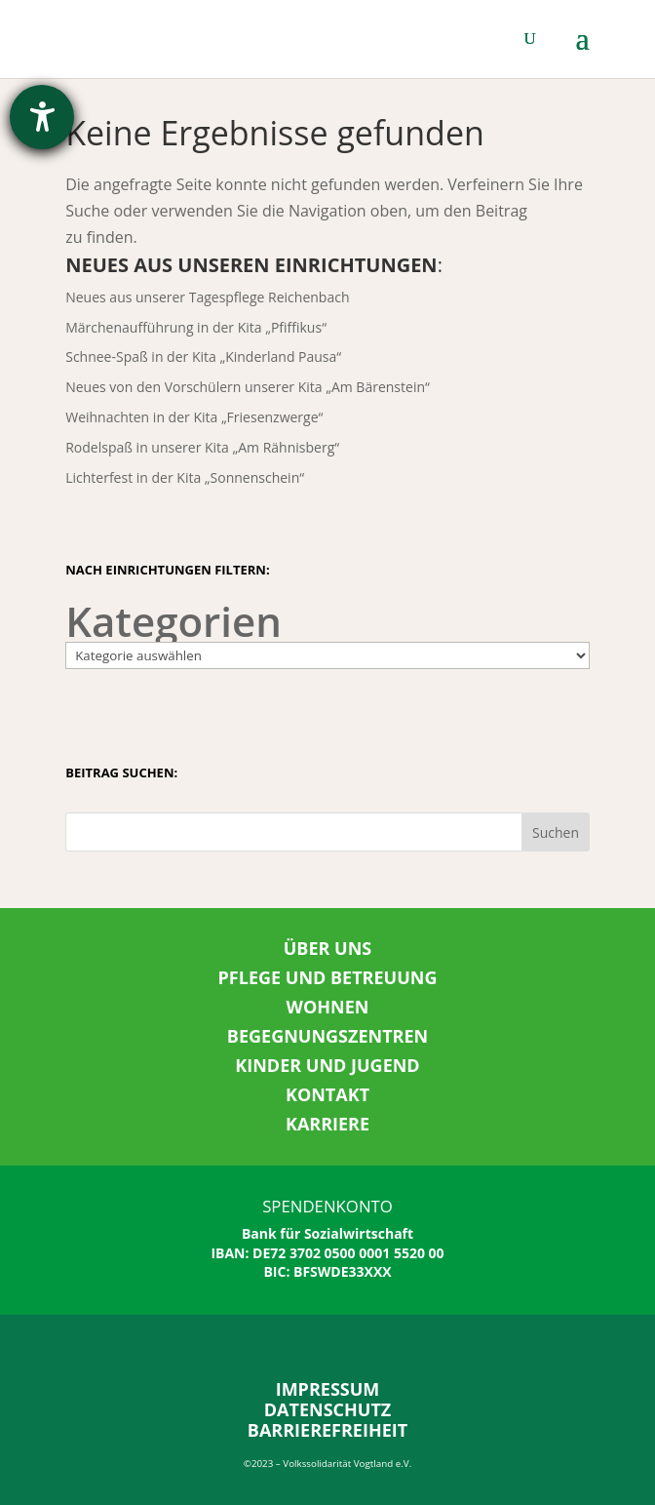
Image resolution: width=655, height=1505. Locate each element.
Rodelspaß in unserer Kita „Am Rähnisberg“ (202, 447)
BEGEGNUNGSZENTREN (327, 1036)
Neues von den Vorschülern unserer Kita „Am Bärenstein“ (247, 386)
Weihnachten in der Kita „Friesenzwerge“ (194, 417)
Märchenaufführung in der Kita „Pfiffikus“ (196, 327)
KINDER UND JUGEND (327, 1065)
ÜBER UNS (328, 948)
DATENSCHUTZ (328, 1409)
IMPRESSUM (328, 1389)
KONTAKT (327, 1094)
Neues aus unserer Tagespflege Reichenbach (207, 297)
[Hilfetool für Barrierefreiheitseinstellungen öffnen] (42, 117)
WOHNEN (328, 1006)
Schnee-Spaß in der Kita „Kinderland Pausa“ (203, 356)
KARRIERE (327, 1123)
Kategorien (173, 621)
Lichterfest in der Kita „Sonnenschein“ (184, 477)
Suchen (555, 832)
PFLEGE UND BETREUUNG (328, 977)
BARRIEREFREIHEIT (327, 1430)
